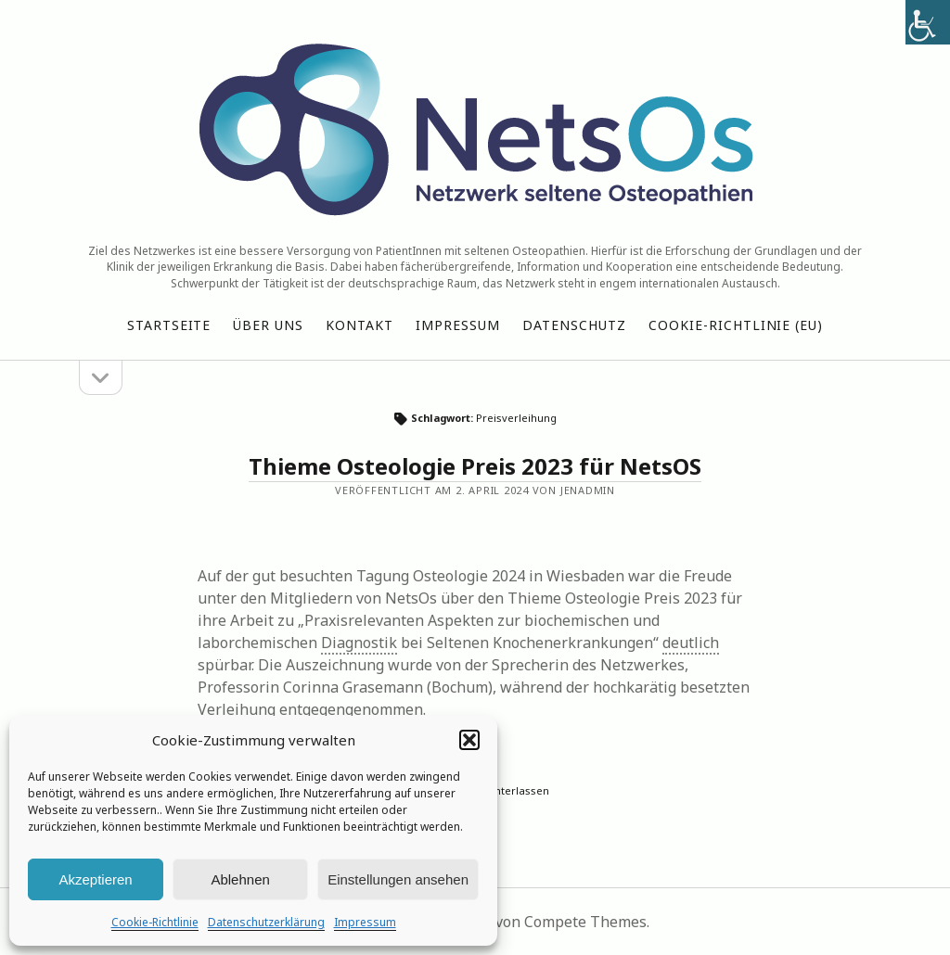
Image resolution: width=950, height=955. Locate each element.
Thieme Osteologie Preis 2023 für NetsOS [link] (475, 466)
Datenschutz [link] (574, 325)
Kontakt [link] (359, 325)
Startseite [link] (169, 325)
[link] (927, 22)
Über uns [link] (268, 325)
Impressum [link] (365, 922)
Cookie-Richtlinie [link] (155, 922)
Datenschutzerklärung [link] (266, 922)
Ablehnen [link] (240, 879)
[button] (469, 740)
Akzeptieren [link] (95, 879)
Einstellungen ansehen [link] (398, 879)
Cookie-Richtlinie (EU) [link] (736, 325)
